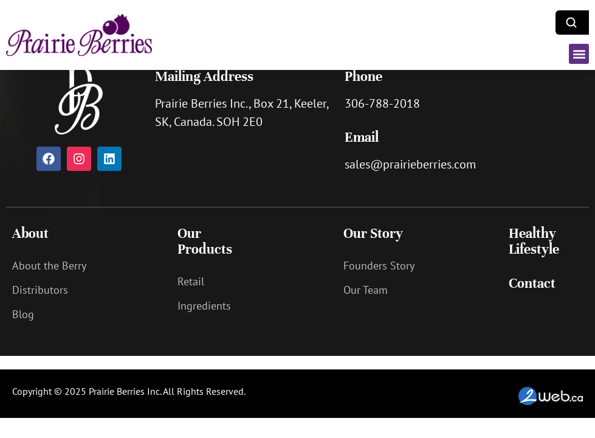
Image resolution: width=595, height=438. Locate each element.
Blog (23, 314)
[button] (579, 54)
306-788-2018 (382, 103)
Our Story (373, 233)
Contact (532, 283)
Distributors (40, 290)
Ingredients (204, 306)
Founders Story (378, 266)
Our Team (365, 290)
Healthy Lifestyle (534, 241)
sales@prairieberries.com (410, 164)
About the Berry (49, 266)
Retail (190, 281)
